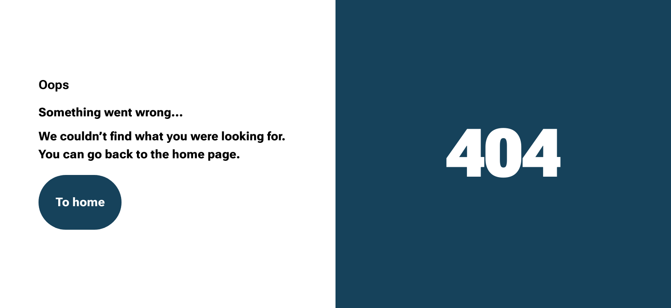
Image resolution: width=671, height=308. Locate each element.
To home (80, 202)
